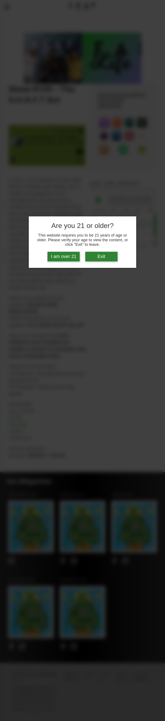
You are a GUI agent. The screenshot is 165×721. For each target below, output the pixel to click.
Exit (101, 256)
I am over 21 (63, 256)
